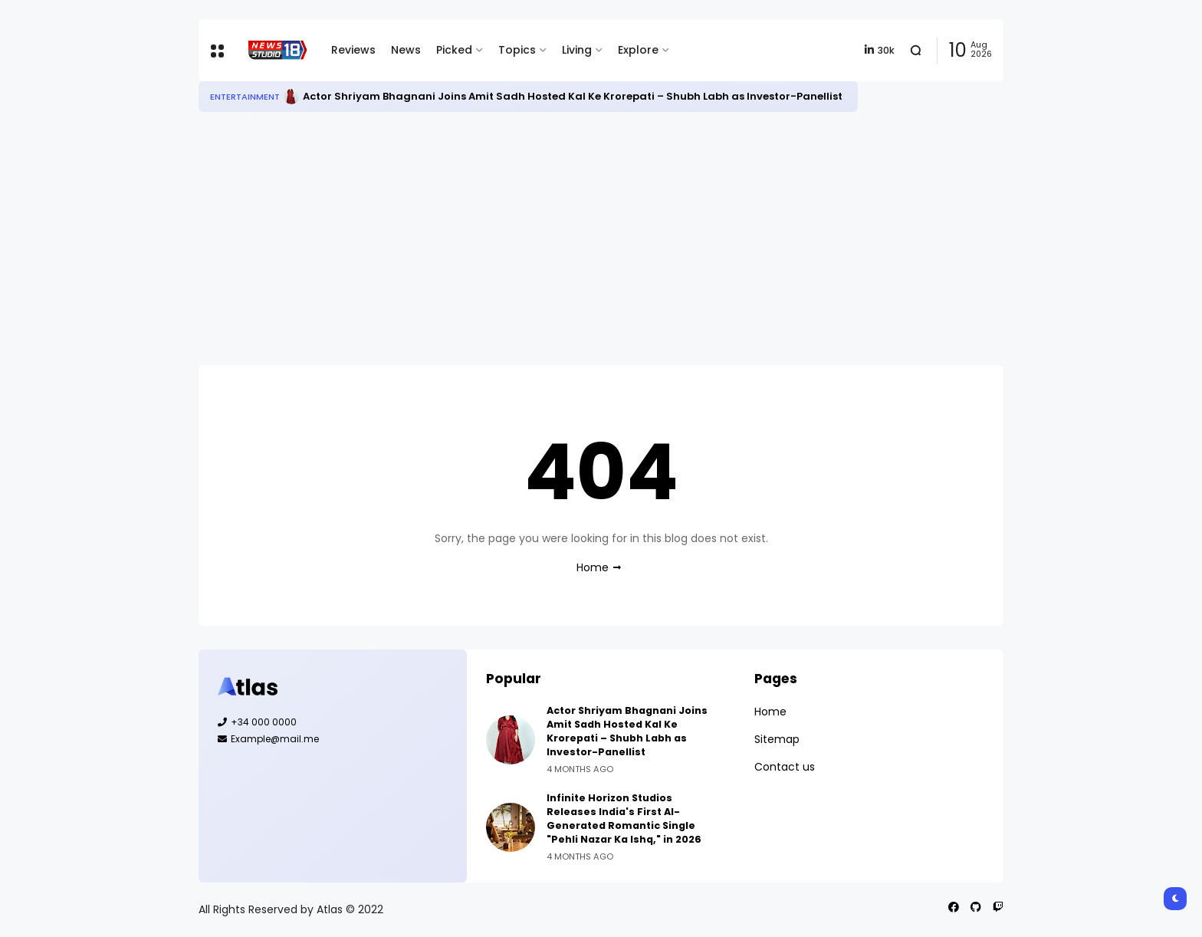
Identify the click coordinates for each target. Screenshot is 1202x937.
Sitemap (777, 739)
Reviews (353, 50)
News (406, 50)
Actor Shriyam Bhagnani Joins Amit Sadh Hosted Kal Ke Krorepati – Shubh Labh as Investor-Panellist (572, 96)
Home (592, 567)
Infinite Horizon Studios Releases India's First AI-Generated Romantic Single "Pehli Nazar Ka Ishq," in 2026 (624, 818)
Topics (517, 50)
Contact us (784, 766)
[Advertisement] (601, 238)
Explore (638, 50)
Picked (454, 50)
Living (577, 50)
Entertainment (245, 96)
